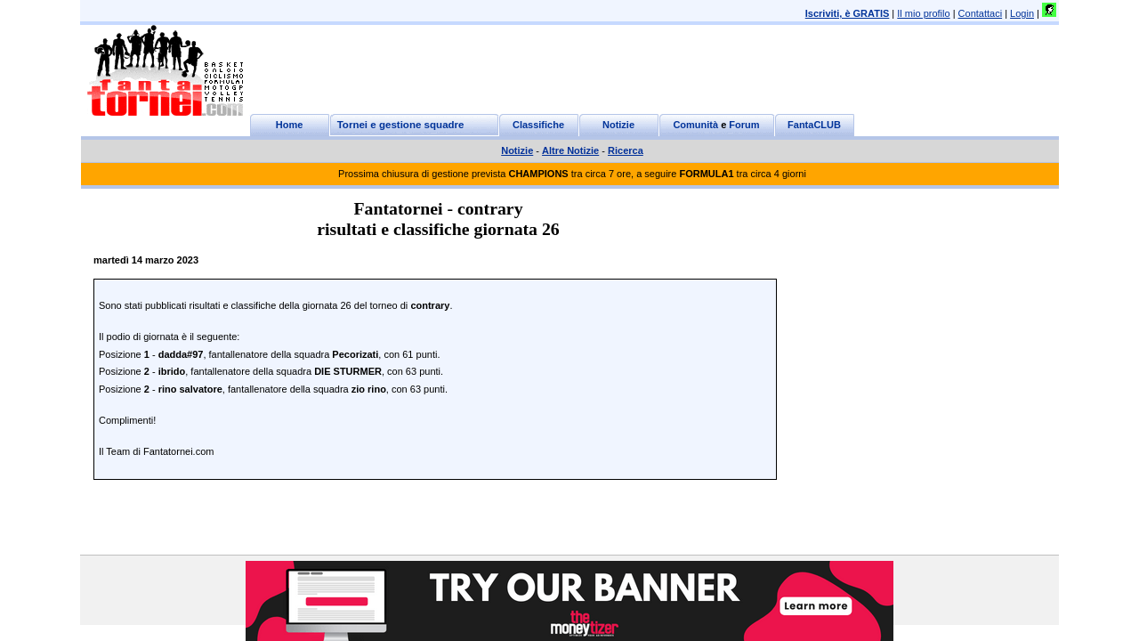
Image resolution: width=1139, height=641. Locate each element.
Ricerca (625, 150)
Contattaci (980, 13)
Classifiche (538, 124)
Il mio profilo (923, 13)
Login (1022, 13)
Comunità (695, 124)
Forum (744, 124)
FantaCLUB (814, 124)
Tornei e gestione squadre (400, 124)
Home (289, 124)
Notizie (618, 124)
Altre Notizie (570, 150)
